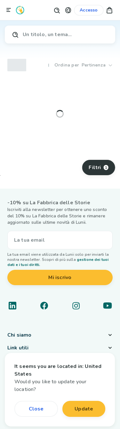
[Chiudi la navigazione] (8, 10)
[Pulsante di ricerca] (56, 10)
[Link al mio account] (88, 10)
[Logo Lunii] (20, 10)
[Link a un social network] (12, 305)
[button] (68, 10)
